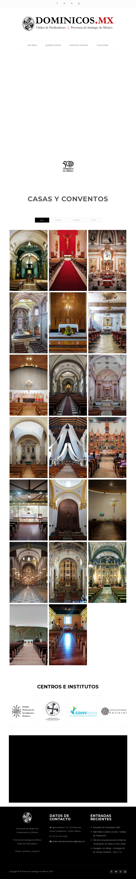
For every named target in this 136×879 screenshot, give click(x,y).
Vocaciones (103, 45)
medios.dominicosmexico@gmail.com (68, 841)
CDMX (58, 220)
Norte (76, 220)
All (42, 220)
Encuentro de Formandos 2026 (106, 827)
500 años (32, 45)
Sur (94, 220)
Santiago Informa (79, 45)
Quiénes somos (53, 45)
